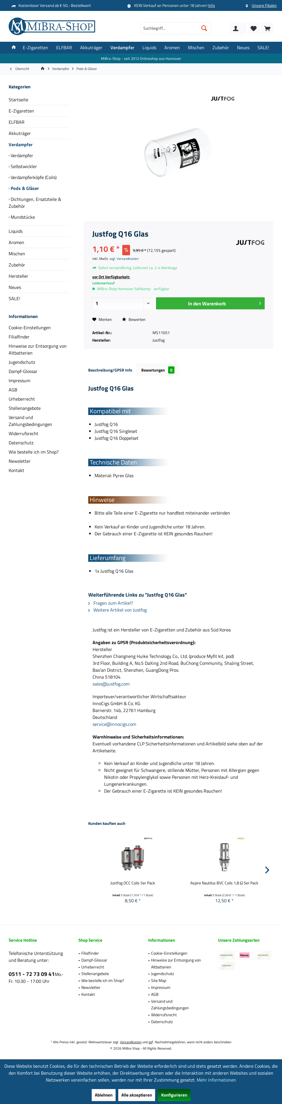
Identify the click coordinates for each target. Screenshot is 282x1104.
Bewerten (134, 319)
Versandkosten (131, 1042)
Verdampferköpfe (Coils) (33, 177)
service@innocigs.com (114, 724)
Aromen (16, 242)
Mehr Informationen (216, 1079)
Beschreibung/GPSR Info (110, 370)
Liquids (15, 231)
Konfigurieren (174, 1095)
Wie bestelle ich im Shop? (34, 451)
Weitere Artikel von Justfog (117, 609)
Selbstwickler (23, 166)
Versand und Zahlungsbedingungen (30, 421)
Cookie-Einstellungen (30, 327)
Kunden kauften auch (106, 823)
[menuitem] (267, 28)
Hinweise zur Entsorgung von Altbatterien (38, 349)
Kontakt (16, 470)
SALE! (14, 298)
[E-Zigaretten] (35, 48)
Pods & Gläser (24, 188)
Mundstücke (22, 217)
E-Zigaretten (21, 110)
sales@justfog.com (111, 683)
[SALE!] (263, 48)
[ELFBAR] (64, 48)
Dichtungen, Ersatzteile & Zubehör (35, 203)
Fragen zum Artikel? (110, 602)
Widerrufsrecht (23, 433)
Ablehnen (103, 1095)
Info (211, 5)
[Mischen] (196, 48)
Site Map (158, 980)
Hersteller (18, 276)
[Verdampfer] (122, 48)
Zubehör (17, 264)
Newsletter (20, 461)
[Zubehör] (220, 48)
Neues (15, 287)
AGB (13, 389)
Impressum (19, 380)
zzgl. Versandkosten (124, 258)
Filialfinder (19, 336)
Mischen (17, 253)
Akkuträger (20, 133)
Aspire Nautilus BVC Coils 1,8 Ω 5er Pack (224, 883)
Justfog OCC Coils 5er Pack (132, 883)
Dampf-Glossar (23, 371)
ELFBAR (17, 122)
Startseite (18, 99)
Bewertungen (157, 370)
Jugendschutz (22, 362)
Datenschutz (21, 442)
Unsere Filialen (264, 5)
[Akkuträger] (91, 48)
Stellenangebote (25, 408)
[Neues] (243, 48)
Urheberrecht (22, 398)
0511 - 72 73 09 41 (32, 974)
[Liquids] (149, 48)
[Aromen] (172, 48)
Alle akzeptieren (136, 1095)
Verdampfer (21, 144)
